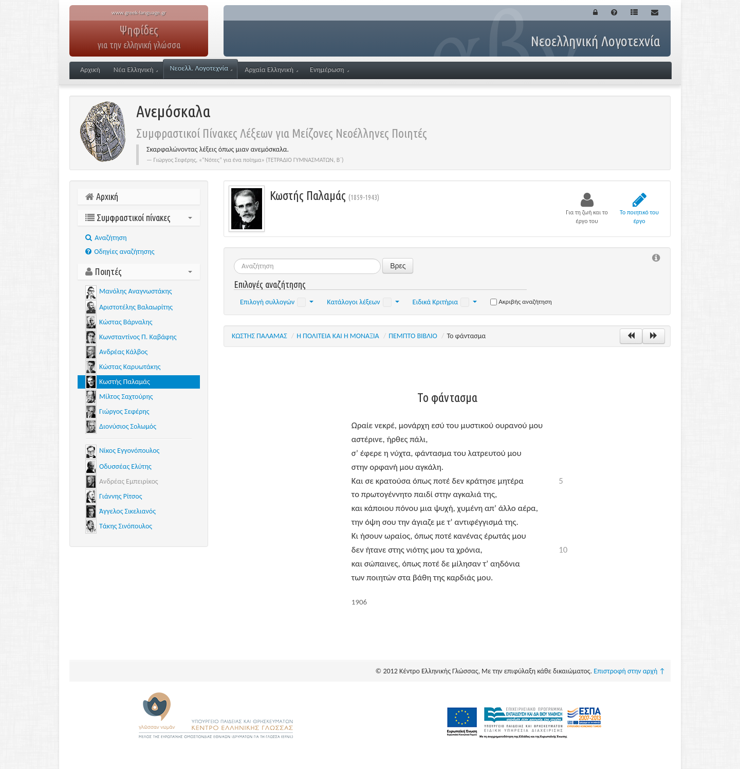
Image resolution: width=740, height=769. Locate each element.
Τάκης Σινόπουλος (125, 526)
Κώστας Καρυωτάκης (129, 366)
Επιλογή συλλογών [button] (276, 302)
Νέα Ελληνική (136, 69)
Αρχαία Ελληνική (271, 69)
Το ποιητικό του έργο (639, 208)
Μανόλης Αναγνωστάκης (135, 291)
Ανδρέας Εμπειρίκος (128, 481)
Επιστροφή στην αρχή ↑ (629, 671)
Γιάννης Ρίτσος (120, 496)
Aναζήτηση (106, 237)
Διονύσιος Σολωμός (127, 426)
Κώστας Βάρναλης (125, 322)
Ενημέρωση (329, 69)
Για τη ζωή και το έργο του (587, 208)
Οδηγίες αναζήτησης (119, 251)
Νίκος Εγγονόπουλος (129, 450)
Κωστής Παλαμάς (124, 381)
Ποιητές (138, 271)
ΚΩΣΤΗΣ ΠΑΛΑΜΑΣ (259, 336)
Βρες (397, 266)
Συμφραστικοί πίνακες (138, 217)
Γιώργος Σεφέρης (124, 411)
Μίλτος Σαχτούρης (126, 396)
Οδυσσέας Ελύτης (125, 466)
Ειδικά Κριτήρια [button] (445, 302)
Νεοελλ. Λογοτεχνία (201, 68)
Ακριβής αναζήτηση (521, 301)
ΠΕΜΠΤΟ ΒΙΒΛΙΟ (412, 336)
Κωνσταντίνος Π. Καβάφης (137, 337)
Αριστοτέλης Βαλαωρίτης (136, 307)
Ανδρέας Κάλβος (123, 351)
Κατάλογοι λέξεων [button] (363, 302)
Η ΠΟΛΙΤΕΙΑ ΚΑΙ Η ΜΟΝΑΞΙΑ (338, 336)
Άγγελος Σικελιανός (127, 511)
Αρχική (90, 69)
